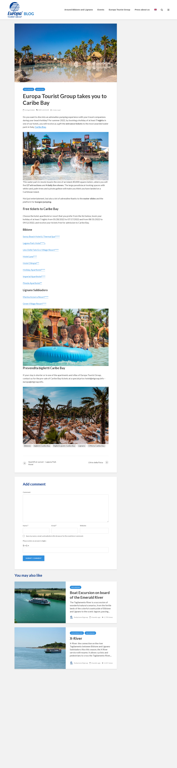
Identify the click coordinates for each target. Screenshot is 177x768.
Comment (26, 492)
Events (100, 9)
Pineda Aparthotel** (32, 283)
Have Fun (40, 89)
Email (54, 526)
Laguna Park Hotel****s (34, 243)
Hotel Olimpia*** (31, 263)
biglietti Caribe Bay (42, 446)
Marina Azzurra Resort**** (35, 297)
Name (25, 526)
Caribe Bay (40, 127)
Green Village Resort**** (34, 303)
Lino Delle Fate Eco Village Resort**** (41, 249)
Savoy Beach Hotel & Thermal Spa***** (41, 236)
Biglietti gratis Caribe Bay (64, 446)
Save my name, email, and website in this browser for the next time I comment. (55, 536)
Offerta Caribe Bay (96, 446)
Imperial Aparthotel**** (34, 276)
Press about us (142, 9)
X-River (76, 638)
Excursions (28, 89)
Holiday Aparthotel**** (34, 269)
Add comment (43, 110)
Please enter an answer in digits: (34, 541)
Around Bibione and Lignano (78, 9)
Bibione (27, 446)
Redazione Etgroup (79, 617)
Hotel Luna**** (30, 256)
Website (83, 526)
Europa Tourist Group (119, 9)
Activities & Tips (76, 633)
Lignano (81, 446)
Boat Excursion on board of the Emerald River (90, 595)
